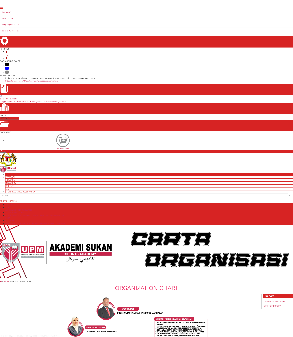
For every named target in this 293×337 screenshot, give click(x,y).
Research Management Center (80, 283)
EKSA (153, 22)
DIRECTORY (233, 8)
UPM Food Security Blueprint (187, 278)
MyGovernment (127, 288)
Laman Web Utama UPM (185, 280)
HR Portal (71, 293)
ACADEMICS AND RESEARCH (48, 22)
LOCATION (223, 8)
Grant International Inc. (130, 293)
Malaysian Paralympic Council (133, 286)
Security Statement (36, 312)
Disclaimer (22, 312)
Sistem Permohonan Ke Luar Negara (83, 291)
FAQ (251, 8)
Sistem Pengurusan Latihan (186, 288)
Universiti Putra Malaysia (77, 278)
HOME (205, 8)
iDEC (69, 286)
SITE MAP (244, 8)
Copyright (68, 312)
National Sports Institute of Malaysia (136, 283)
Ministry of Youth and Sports (133, 278)
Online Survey (181, 286)
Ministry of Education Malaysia (134, 291)
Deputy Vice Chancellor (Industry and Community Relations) (92, 280)
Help (14, 312)
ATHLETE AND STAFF (74, 22)
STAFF (29, 22)
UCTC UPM (72, 288)
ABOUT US (20, 22)
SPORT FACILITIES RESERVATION (267, 8)
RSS (75, 312)
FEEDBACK (213, 8)
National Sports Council (131, 280)
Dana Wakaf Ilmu (182, 283)
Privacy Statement (54, 312)
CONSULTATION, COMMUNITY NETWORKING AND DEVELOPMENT (117, 22)
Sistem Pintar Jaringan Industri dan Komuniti (194, 291)
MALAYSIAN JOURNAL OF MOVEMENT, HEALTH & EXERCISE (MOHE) (202, 22)
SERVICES (163, 22)
